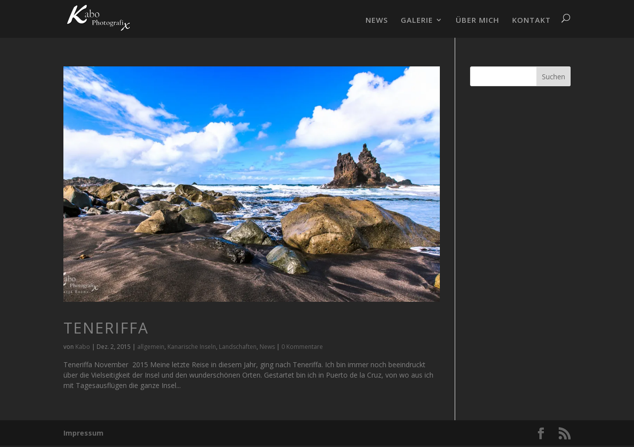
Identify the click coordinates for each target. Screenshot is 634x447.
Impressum (83, 433)
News (267, 346)
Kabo (82, 346)
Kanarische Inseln (191, 346)
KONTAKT (531, 20)
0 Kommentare (302, 346)
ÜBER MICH (477, 20)
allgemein (150, 346)
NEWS (377, 20)
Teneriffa (106, 328)
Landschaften (238, 346)
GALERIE (417, 20)
